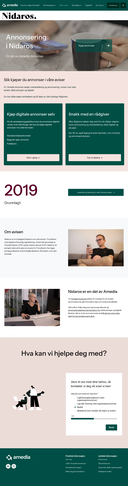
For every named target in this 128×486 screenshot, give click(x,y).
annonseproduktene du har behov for (84, 310)
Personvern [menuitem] (102, 459)
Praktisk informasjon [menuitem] (75, 456)
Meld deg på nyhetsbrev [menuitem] (75, 471)
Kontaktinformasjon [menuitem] (74, 467)
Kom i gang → (33, 157)
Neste (111, 427)
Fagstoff (88, 5)
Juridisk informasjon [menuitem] (107, 456)
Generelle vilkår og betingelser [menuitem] (110, 467)
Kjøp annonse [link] (94, 45)
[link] (10, 5)
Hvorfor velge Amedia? (30, 5)
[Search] (123, 5)
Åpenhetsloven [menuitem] (104, 463)
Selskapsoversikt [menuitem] (104, 471)
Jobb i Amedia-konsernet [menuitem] (76, 463)
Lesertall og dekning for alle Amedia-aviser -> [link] (95, 192)
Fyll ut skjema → (94, 157)
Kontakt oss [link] (113, 5)
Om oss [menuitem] (69, 459)
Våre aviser (63, 5)
